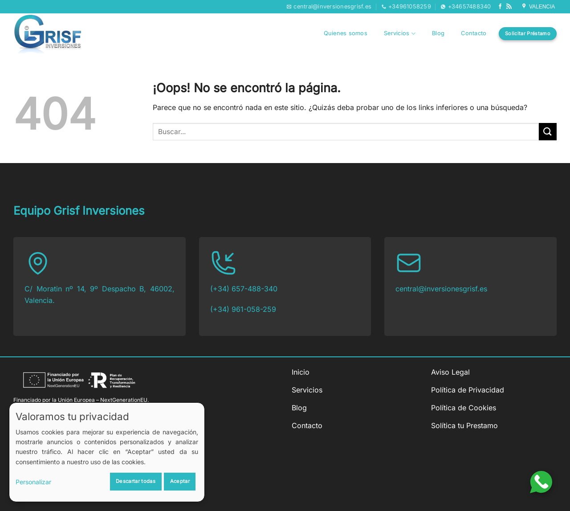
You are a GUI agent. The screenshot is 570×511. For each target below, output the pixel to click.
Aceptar (180, 481)
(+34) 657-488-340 (243, 288)
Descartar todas (135, 481)
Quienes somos (345, 33)
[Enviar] (548, 131)
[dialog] (107, 452)
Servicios (399, 33)
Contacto (473, 33)
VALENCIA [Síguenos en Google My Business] (538, 7)
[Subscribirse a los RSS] (509, 7)
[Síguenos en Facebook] (500, 7)
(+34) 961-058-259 (243, 309)
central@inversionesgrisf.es (441, 288)
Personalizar (33, 482)
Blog (438, 33)
